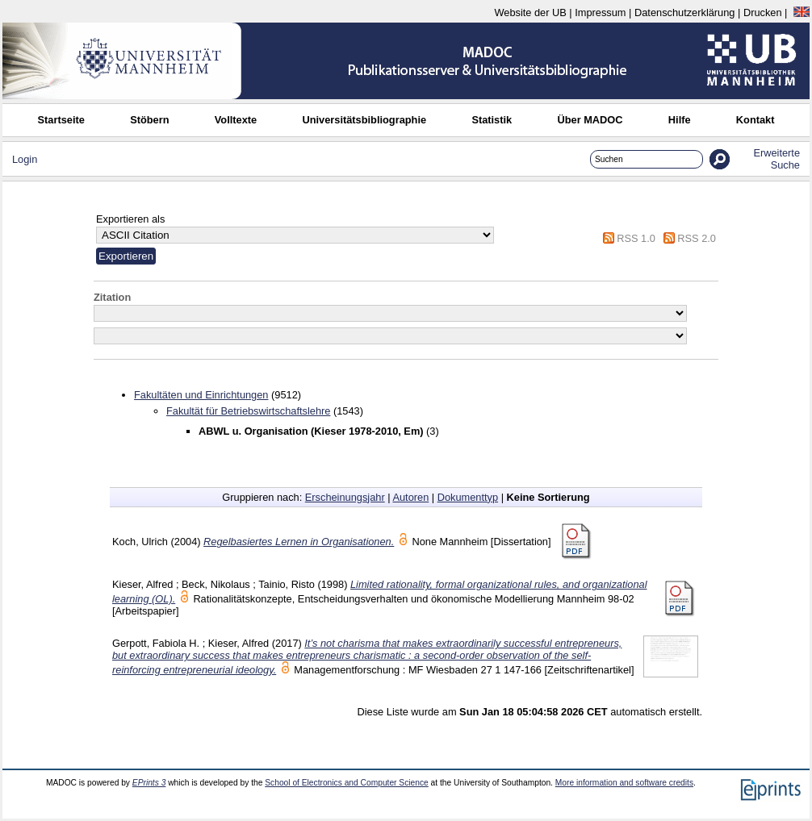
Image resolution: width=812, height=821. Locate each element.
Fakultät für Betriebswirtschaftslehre (248, 411)
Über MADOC (589, 120)
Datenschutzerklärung (684, 12)
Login (24, 159)
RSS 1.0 (636, 238)
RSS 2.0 (696, 238)
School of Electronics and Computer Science (347, 782)
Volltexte (236, 120)
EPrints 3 (149, 782)
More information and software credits (624, 782)
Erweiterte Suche (776, 159)
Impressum (600, 12)
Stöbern (149, 120)
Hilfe (679, 120)
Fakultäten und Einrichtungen (201, 395)
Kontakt (755, 120)
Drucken (762, 12)
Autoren (410, 497)
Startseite (61, 120)
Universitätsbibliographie (364, 120)
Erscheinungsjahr (345, 497)
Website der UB (530, 12)
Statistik (491, 120)
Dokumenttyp (467, 497)
